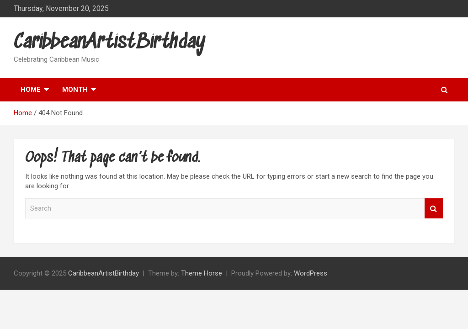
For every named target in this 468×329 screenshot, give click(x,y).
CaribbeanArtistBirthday (109, 43)
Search (434, 208)
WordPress (310, 273)
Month (75, 89)
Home (31, 89)
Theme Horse (201, 273)
